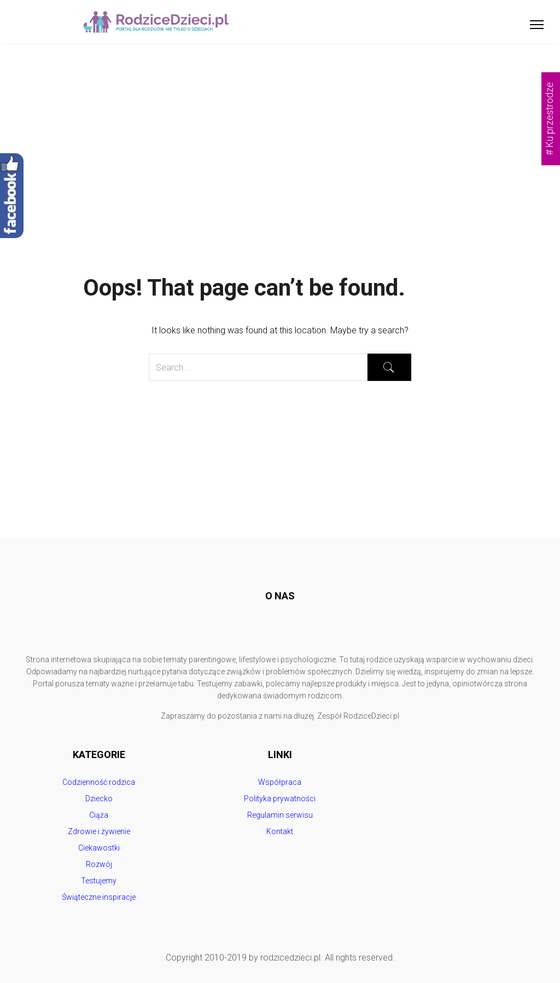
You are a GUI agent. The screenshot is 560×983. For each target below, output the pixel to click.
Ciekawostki (99, 847)
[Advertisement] (280, 126)
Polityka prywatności (280, 798)
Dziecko (99, 798)
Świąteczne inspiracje (99, 897)
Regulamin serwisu (280, 815)
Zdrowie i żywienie (99, 831)
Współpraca (279, 782)
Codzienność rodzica (98, 782)
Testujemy (98, 880)
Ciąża (98, 815)
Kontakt (279, 831)
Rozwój (99, 864)
